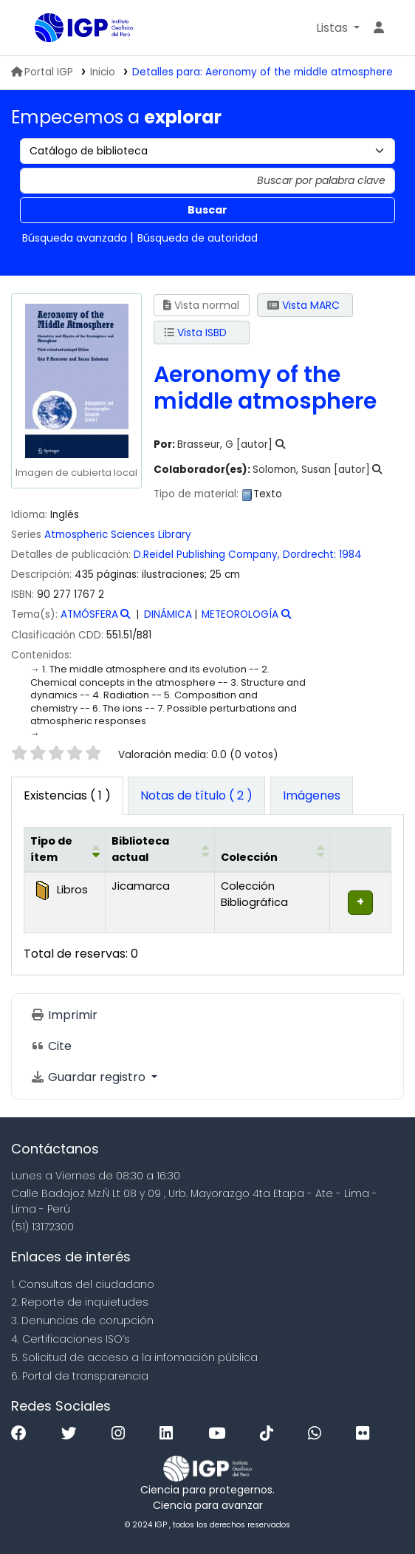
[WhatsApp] (318, 1434)
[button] (338, 28)
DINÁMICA (168, 614)
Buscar (207, 209)
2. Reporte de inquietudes (79, 1302)
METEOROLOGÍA (240, 614)
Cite (51, 1045)
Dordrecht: (309, 555)
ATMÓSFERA (89, 614)
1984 (350, 555)
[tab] (196, 796)
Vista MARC (303, 305)
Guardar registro (89, 1077)
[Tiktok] (270, 1434)
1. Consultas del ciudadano (82, 1284)
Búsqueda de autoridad (197, 238)
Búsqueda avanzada (74, 238)
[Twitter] (72, 1434)
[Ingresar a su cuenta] (379, 28)
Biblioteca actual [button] (140, 849)
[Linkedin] (170, 1434)
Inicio (102, 72)
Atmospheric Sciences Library (117, 535)
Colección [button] (249, 857)
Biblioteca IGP (40, 29)
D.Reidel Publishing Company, (207, 555)
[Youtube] (220, 1434)
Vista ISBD (195, 332)
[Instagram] (122, 1434)
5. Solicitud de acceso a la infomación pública (134, 1357)
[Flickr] (366, 1434)
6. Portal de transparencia (79, 1376)
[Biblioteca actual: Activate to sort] (160, 850)
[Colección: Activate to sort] (271, 850)
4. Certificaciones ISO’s (70, 1339)
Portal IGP (42, 72)
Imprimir (63, 1014)
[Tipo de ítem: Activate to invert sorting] (65, 850)
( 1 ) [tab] (67, 795)
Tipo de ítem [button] (51, 849)
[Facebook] (22, 1434)
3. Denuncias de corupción (82, 1320)
